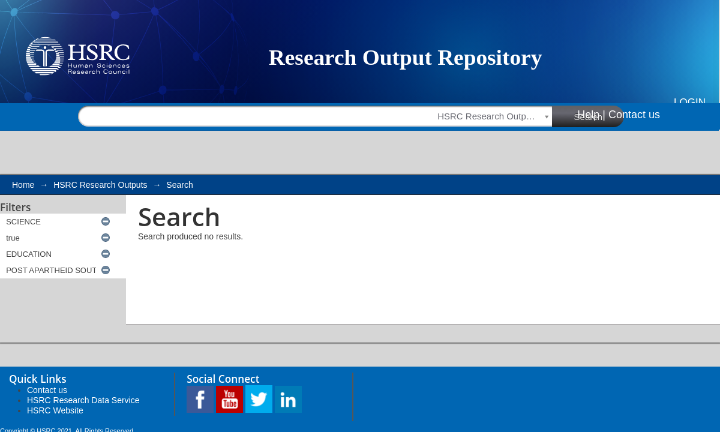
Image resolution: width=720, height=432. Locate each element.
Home (23, 185)
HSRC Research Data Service (83, 400)
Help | (591, 115)
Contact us (634, 115)
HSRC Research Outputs (100, 185)
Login (690, 102)
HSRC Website (55, 410)
